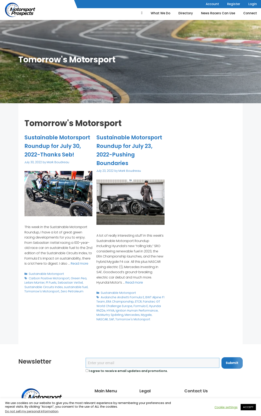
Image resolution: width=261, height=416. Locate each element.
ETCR (136, 301)
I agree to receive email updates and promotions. (127, 371)
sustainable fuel (55, 294)
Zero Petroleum (51, 299)
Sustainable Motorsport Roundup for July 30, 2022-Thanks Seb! (56, 150)
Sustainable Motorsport (45, 282)
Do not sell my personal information (31, 411)
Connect (250, 13)
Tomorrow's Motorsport (118, 317)
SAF (98, 317)
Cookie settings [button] (226, 407)
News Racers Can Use (218, 13)
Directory (185, 13)
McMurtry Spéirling (109, 313)
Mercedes (130, 313)
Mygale (143, 313)
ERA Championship (118, 301)
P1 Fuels (40, 290)
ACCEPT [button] (248, 407)
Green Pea (75, 286)
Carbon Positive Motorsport (47, 286)
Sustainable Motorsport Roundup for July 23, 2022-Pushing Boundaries (128, 150)
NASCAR (154, 313)
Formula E (138, 305)
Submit (232, 363)
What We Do (160, 13)
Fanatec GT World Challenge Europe (126, 303)
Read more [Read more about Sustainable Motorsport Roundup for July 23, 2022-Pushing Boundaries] (134, 282)
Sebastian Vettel (58, 290)
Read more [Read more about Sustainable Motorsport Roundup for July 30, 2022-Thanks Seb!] (79, 272)
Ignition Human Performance (135, 309)
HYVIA (110, 309)
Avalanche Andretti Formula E (121, 296)
